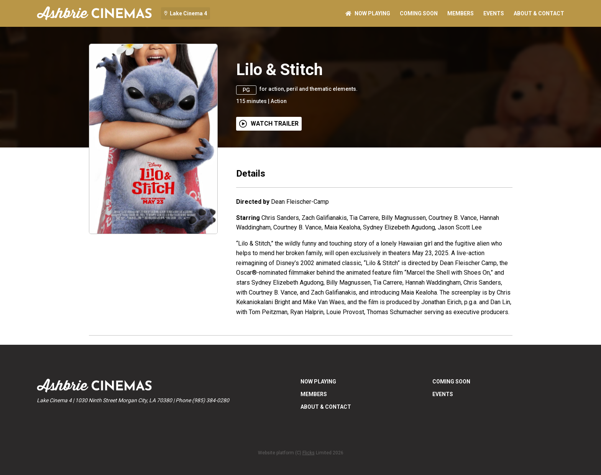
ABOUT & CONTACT (539, 13)
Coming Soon (419, 13)
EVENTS (493, 13)
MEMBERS (460, 13)
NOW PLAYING (367, 13)
